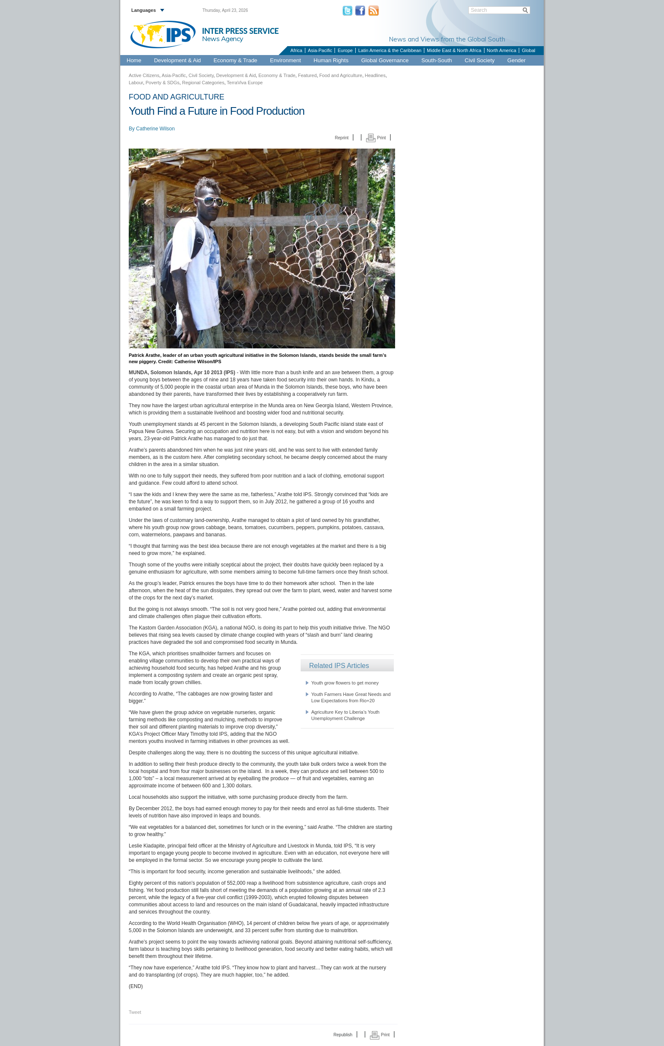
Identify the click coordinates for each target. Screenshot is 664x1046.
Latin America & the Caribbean (389, 50)
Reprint (342, 137)
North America (502, 50)
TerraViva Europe (245, 82)
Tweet (135, 1012)
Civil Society (480, 60)
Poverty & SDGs (163, 82)
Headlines (375, 75)
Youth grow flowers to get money (345, 682)
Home (134, 60)
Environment (285, 60)
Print (376, 137)
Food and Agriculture (340, 75)
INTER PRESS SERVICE (240, 30)
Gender (516, 60)
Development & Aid (177, 60)
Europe (345, 50)
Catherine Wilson (155, 129)
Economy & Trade (235, 60)
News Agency (222, 38)
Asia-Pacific (320, 50)
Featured (307, 75)
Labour (136, 82)
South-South (436, 60)
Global (528, 50)
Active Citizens (144, 75)
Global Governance (385, 60)
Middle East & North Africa (454, 50)
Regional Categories (203, 82)
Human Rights (331, 60)
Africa (296, 50)
